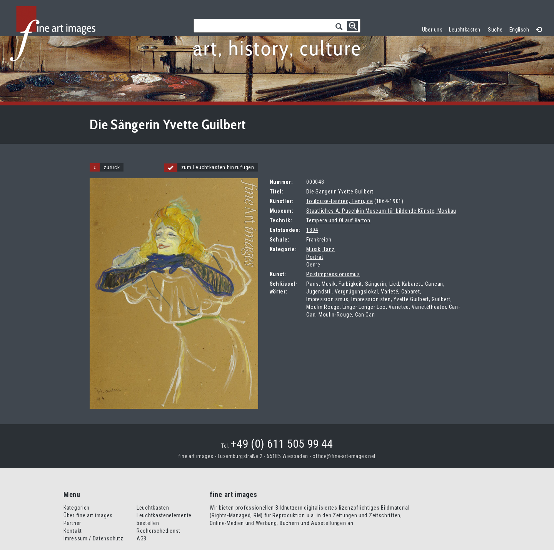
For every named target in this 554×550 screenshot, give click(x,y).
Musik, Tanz (320, 249)
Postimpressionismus (333, 274)
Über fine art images (88, 515)
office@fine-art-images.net (344, 456)
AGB (142, 538)
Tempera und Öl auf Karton (338, 220)
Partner (72, 523)
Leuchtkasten (466, 29)
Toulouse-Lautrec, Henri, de (339, 201)
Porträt (314, 257)
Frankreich (318, 240)
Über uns (432, 30)
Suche (495, 30)
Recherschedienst (158, 531)
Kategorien (76, 508)
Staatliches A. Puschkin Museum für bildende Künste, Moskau (381, 211)
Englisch (519, 30)
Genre (313, 265)
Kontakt (72, 531)
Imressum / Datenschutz (93, 538)
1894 (312, 230)
